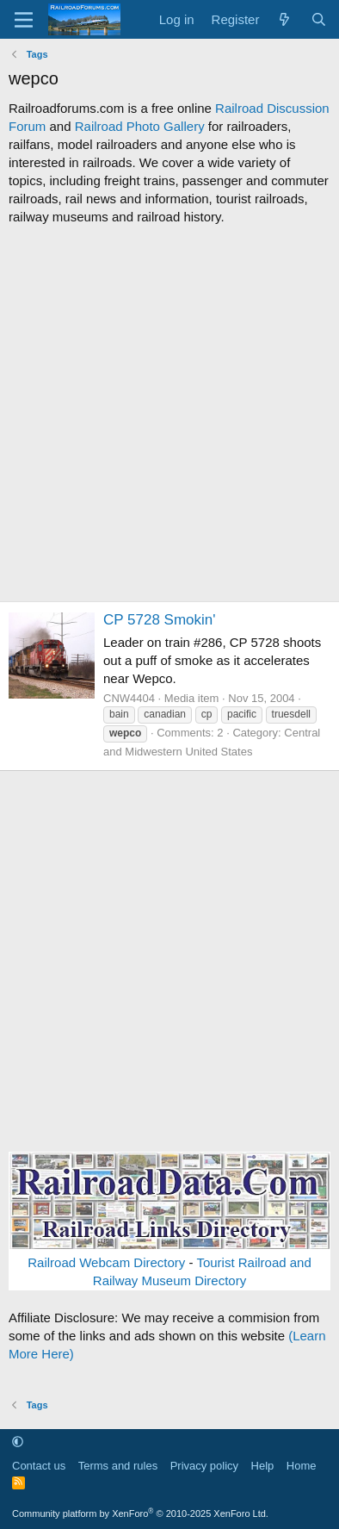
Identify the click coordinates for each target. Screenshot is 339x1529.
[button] (18, 1441)
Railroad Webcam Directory (106, 1262)
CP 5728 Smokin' (159, 620)
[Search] (319, 19)
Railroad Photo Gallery (140, 126)
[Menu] (23, 20)
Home (302, 1465)
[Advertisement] (169, 413)
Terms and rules (117, 1465)
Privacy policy (204, 1465)
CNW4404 (129, 698)
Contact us (38, 1465)
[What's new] (284, 19)
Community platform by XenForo (140, 1513)
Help (262, 1465)
